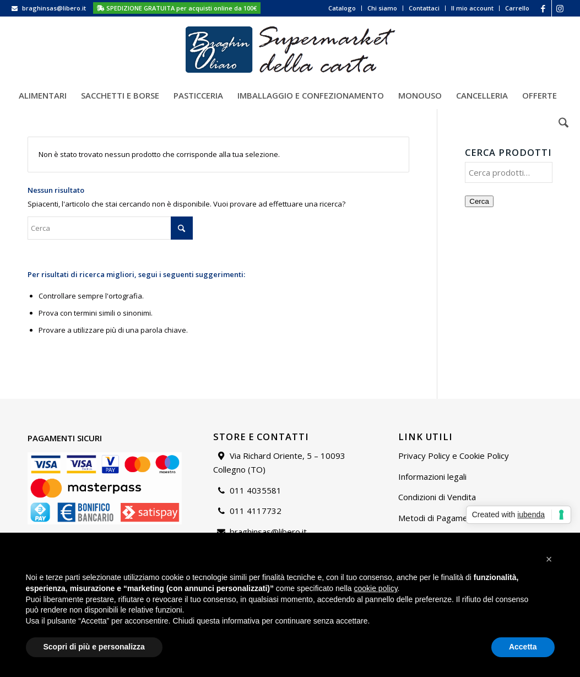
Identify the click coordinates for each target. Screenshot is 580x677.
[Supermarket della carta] (290, 49)
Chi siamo (382, 8)
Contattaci (424, 8)
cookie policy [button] (375, 588)
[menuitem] (342, 8)
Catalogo (342, 8)
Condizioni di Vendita (437, 496)
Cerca (479, 201)
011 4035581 (255, 490)
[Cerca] (559, 123)
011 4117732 (255, 510)
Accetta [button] (523, 646)
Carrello (517, 8)
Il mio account (472, 8)
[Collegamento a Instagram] (560, 8)
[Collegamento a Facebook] (543, 8)
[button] (549, 559)
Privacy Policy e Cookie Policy (453, 455)
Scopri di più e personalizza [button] (94, 646)
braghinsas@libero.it (54, 8)
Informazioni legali (432, 476)
